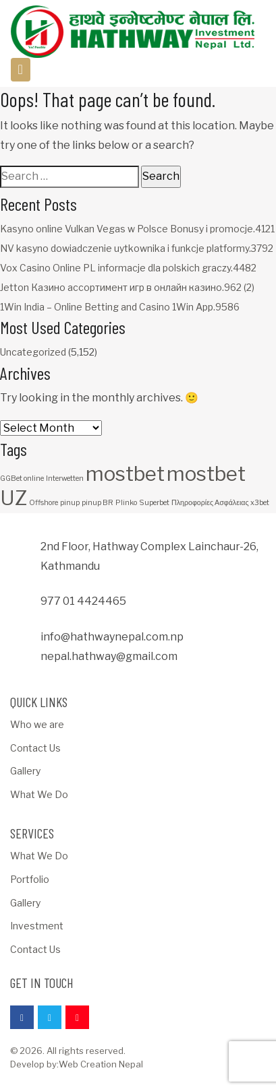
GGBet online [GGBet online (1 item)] (22, 478)
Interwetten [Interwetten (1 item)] (65, 478)
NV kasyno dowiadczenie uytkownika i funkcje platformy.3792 (136, 248)
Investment (36, 925)
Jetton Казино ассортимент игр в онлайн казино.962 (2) (127, 287)
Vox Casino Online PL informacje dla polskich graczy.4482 (128, 267)
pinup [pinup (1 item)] (70, 502)
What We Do (39, 794)
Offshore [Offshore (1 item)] (43, 502)
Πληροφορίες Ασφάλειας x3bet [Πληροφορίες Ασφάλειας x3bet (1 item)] (220, 502)
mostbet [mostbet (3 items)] (125, 474)
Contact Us (35, 748)
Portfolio (29, 879)
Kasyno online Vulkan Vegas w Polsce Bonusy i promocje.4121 (137, 228)
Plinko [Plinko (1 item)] (126, 502)
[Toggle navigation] (20, 69)
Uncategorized (33, 352)
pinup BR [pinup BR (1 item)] (97, 502)
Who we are (37, 724)
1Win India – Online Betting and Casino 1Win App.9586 (120, 306)
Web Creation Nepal (101, 1064)
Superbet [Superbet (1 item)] (154, 502)
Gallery (25, 770)
